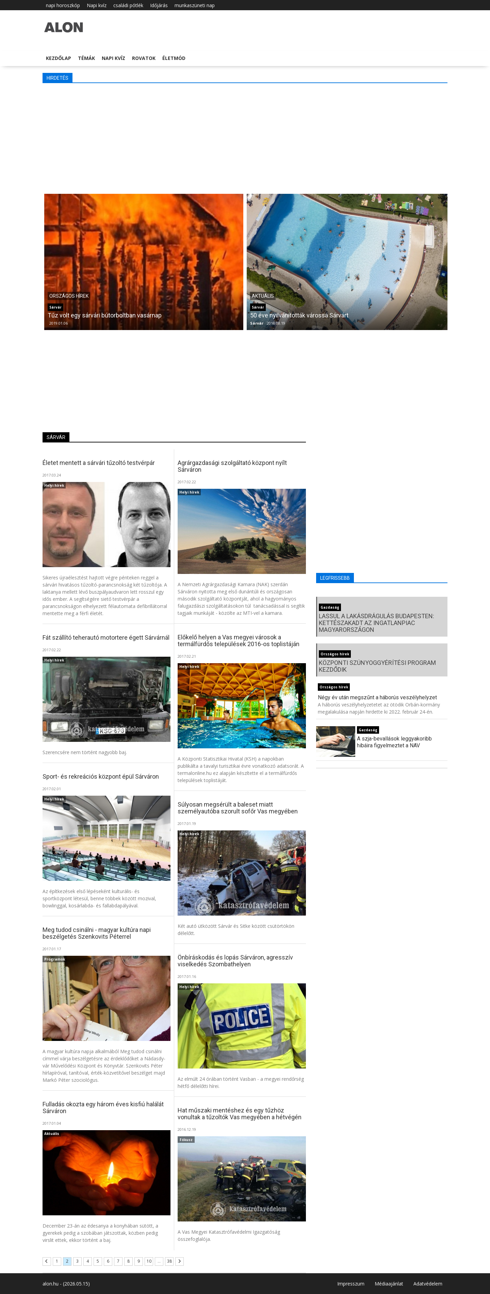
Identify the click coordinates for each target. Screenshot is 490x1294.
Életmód (173, 58)
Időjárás (159, 5)
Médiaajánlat (389, 1283)
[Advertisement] (245, 137)
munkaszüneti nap (195, 5)
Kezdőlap (58, 58)
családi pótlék (128, 5)
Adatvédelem (427, 1283)
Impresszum (350, 1283)
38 (169, 1261)
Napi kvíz (97, 5)
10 (149, 1261)
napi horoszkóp (63, 5)
